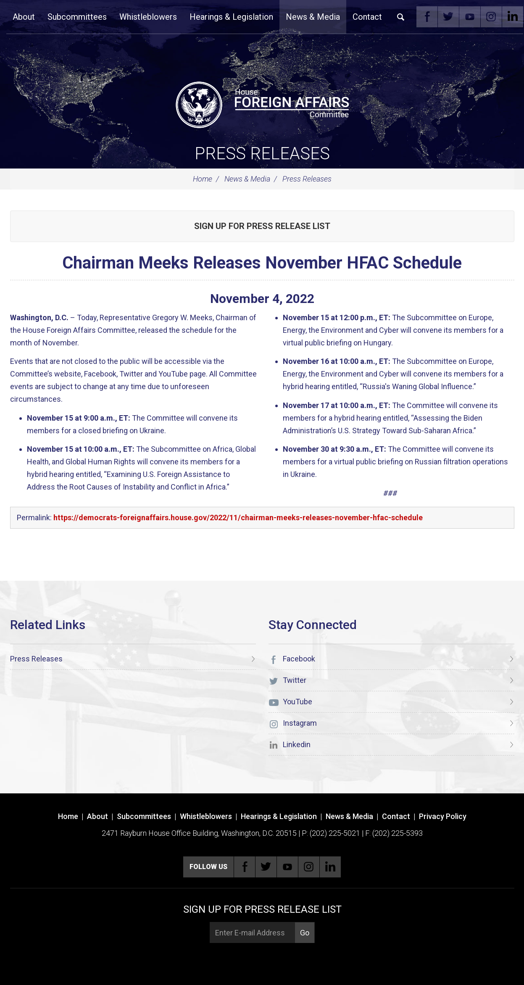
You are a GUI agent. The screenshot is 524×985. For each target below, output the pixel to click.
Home (202, 178)
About (24, 17)
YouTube (469, 16)
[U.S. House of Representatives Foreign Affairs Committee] (262, 103)
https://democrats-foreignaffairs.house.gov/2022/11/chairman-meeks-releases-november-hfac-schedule (238, 517)
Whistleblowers (148, 17)
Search (400, 17)
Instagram (491, 16)
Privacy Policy (442, 816)
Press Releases (262, 153)
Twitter (448, 16)
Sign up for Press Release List (262, 226)
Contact (367, 17)
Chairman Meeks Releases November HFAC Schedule (262, 263)
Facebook (426, 16)
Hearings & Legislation (231, 17)
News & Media (313, 17)
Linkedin (512, 16)
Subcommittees (77, 17)
